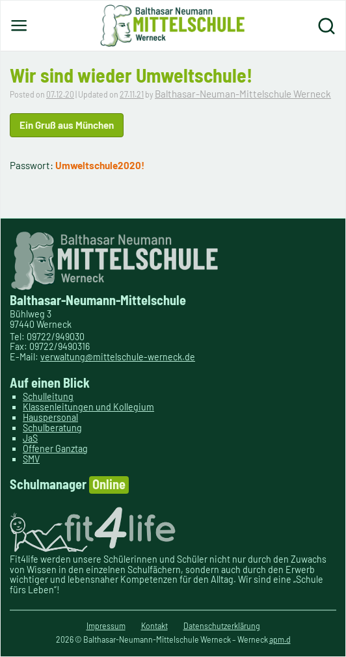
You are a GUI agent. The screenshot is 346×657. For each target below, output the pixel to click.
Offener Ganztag (55, 448)
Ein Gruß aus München (67, 125)
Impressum (106, 625)
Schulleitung (48, 396)
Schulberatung (52, 427)
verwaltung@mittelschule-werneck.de (117, 356)
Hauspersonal (50, 417)
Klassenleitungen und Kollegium (88, 406)
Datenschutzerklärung (221, 625)
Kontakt (154, 625)
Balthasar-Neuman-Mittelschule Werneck (243, 94)
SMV (31, 458)
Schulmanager (69, 485)
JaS (30, 438)
